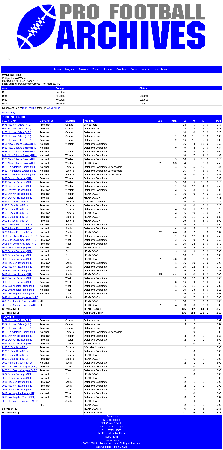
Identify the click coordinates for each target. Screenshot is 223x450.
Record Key (8, 112)
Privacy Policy (111, 440)
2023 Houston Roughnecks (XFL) (20, 297)
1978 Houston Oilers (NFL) (16, 132)
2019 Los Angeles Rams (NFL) (18, 293)
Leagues (69, 69)
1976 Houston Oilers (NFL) (16, 124)
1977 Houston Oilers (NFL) (16, 128)
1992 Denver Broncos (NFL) (17, 190)
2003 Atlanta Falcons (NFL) (17, 228)
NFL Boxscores (111, 420)
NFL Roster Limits (111, 430)
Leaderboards (161, 69)
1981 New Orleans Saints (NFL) (19, 144)
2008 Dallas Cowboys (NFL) (17, 251)
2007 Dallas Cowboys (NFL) (17, 247)
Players (108, 69)
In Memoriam (111, 416)
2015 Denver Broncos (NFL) (17, 278)
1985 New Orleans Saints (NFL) (19, 159)
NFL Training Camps (111, 426)
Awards (145, 69)
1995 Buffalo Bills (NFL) (15, 201)
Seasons (83, 69)
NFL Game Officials (111, 423)
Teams (96, 69)
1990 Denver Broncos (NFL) (17, 182)
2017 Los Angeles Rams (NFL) (18, 286)
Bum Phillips (29, 108)
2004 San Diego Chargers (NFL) (19, 236)
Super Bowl (111, 436)
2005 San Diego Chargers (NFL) (19, 240)
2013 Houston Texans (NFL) (17, 270)
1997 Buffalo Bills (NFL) (15, 209)
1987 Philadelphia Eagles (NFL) (19, 170)
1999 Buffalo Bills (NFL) (15, 217)
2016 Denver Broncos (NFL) (17, 282)
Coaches (121, 69)
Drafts (133, 69)
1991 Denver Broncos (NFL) (17, 186)
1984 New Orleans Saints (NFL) (19, 155)
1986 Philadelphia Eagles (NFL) (19, 167)
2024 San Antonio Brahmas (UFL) (20, 301)
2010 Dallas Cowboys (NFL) (17, 259)
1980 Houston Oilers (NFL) (16, 140)
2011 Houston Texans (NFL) (17, 263)
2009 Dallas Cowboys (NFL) (17, 255)
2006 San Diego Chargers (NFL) (19, 243)
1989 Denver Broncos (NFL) (17, 178)
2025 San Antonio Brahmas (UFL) (20, 305)
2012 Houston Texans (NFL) (17, 266)
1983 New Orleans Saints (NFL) (19, 151)
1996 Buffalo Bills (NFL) (15, 205)
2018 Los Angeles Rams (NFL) (18, 289)
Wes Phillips (53, 108)
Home (57, 69)
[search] (54, 59)
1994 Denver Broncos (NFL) (17, 197)
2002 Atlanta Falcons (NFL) (17, 224)
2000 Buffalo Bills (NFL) (15, 220)
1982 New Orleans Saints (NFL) (19, 147)
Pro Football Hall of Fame (111, 433)
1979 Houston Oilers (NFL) (16, 136)
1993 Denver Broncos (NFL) (17, 194)
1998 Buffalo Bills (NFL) (15, 213)
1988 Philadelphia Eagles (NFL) (19, 174)
